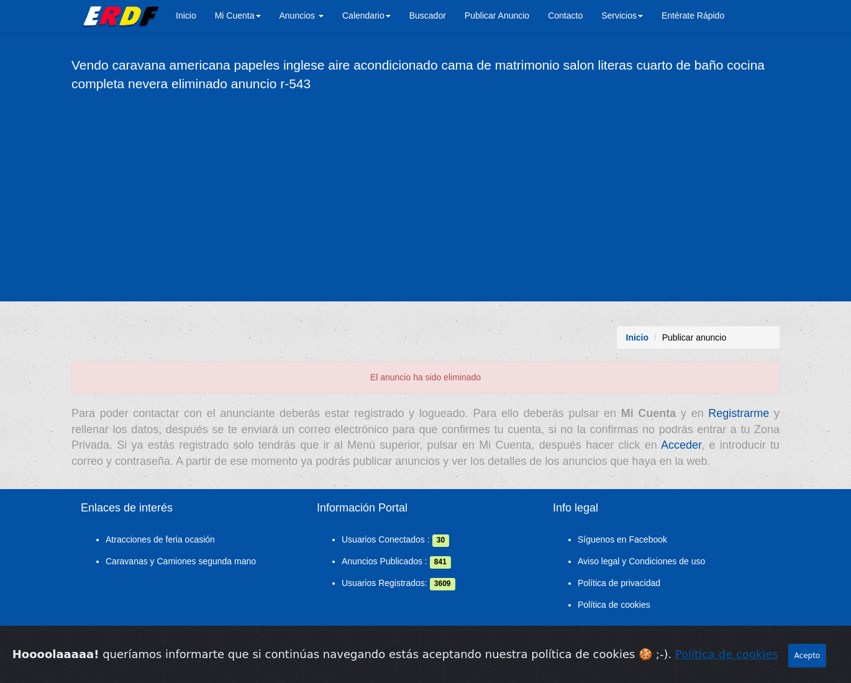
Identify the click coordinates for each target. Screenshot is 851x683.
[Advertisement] (425, 196)
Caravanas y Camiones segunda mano (181, 561)
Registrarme (738, 413)
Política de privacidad (619, 583)
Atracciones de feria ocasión (160, 539)
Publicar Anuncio (497, 16)
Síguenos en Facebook (622, 539)
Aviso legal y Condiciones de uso (641, 561)
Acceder (681, 445)
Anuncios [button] (302, 16)
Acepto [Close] (807, 663)
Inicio (186, 16)
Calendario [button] (366, 16)
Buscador (427, 16)
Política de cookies (614, 605)
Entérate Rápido (693, 16)
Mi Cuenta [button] (238, 16)
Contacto (565, 16)
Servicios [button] (622, 16)
